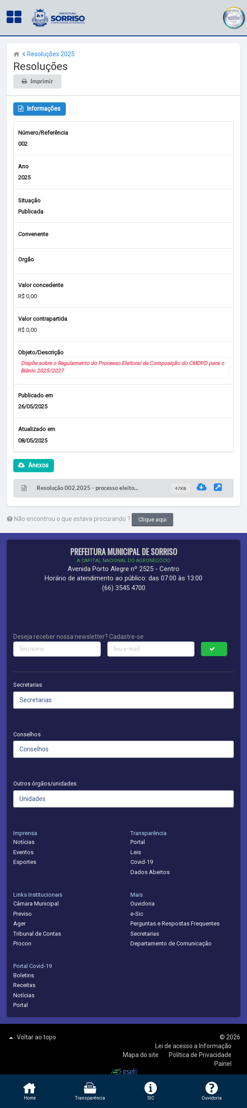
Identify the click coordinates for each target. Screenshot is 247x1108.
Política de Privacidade (200, 1054)
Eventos (23, 852)
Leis (135, 852)
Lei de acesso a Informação (193, 1046)
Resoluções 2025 (48, 54)
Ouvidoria (142, 903)
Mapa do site (141, 1054)
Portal (137, 842)
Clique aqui (152, 519)
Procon (22, 943)
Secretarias (27, 684)
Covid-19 (141, 862)
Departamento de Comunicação (171, 943)
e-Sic (136, 913)
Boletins (23, 975)
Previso (22, 913)
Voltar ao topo (31, 1037)
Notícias (23, 842)
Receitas (24, 985)
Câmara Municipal (36, 903)
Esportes (24, 862)
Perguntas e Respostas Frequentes (175, 923)
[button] (233, 16)
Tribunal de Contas (37, 933)
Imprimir (41, 81)
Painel (223, 1063)
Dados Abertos (150, 872)
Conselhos (27, 734)
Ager (19, 923)
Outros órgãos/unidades (44, 783)
